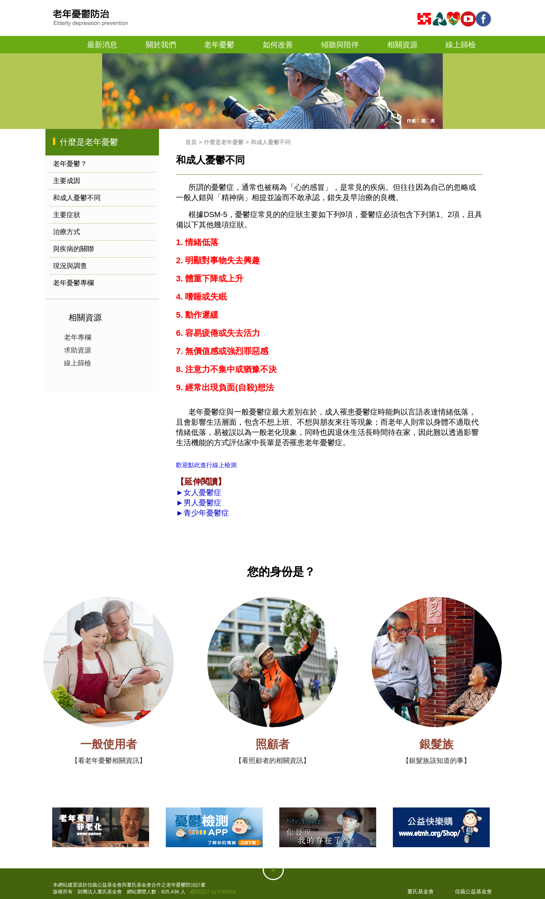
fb (484, 18)
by (213, 891)
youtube (469, 18)
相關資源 (402, 44)
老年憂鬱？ (70, 164)
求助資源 (77, 350)
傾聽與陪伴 (340, 44)
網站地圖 (273, 869)
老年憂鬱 (219, 44)
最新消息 (102, 44)
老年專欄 (77, 337)
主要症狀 (66, 215)
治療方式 (66, 232)
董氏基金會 (420, 891)
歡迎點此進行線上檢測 (206, 465)
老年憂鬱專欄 (73, 283)
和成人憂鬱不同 (77, 198)
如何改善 (278, 44)
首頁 (64, 44)
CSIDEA (227, 891)
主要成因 (66, 181)
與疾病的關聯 (73, 249)
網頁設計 (200, 891)
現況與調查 (70, 266)
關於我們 (161, 44)
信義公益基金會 (473, 891)
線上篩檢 (460, 44)
